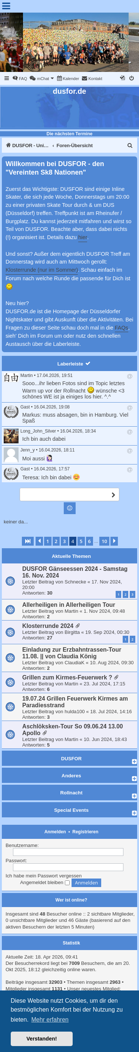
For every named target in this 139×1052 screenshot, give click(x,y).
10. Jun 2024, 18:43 (105, 739)
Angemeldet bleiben (44, 882)
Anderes (71, 775)
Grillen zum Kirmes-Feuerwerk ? (67, 677)
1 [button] (47, 541)
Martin (26, 375)
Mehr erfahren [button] (50, 1019)
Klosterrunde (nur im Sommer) (42, 270)
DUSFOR (71, 758)
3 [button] (64, 541)
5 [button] (81, 541)
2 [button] (56, 541)
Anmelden (55, 831)
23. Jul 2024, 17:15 (104, 684)
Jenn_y (27, 450)
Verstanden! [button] (41, 1039)
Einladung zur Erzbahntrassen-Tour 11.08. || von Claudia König (71, 652)
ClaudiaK (74, 662)
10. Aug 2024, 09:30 (112, 662)
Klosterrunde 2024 (47, 626)
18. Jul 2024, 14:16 (111, 711)
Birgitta (72, 632)
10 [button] (104, 541)
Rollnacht (71, 792)
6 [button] (89, 541)
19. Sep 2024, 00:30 (107, 632)
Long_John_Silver (38, 431)
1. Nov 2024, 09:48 (104, 611)
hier (82, 237)
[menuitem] (19, 78)
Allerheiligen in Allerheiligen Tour (68, 605)
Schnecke (75, 582)
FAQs (121, 328)
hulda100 (74, 711)
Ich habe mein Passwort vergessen (44, 876)
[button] (28, 541)
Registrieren (85, 831)
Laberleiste (70, 364)
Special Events (71, 810)
